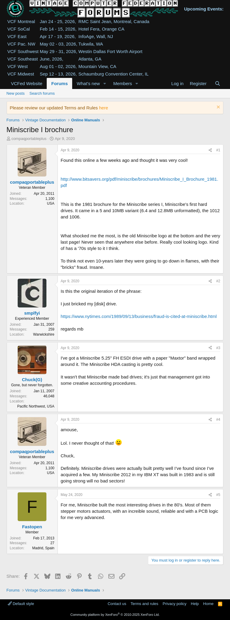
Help (195, 603)
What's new (88, 83)
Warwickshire (44, 334)
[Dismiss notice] (217, 108)
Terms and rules (144, 603)
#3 (218, 348)
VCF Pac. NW (21, 43)
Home (208, 603)
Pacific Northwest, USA (35, 406)
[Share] (210, 150)
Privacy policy (174, 603)
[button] (104, 83)
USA (51, 203)
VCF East (17, 36)
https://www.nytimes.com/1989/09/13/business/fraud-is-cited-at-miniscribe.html (139, 316)
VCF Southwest (23, 51)
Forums (59, 83)
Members (122, 83)
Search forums (42, 93)
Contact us (117, 603)
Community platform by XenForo (115, 614)
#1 (218, 150)
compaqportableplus (28, 138)
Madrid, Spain (43, 548)
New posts (16, 93)
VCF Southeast (22, 58)
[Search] (217, 83)
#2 (218, 281)
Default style (21, 603)
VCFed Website (27, 83)
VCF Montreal (21, 21)
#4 (218, 419)
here (103, 107)
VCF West (17, 66)
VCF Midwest (20, 73)
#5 (218, 495)
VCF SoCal (18, 28)
